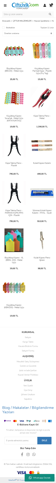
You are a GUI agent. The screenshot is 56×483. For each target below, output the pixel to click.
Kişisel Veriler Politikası (28, 375)
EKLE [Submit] (44, 440)
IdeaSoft (13, 480)
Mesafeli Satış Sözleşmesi (28, 361)
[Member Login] (44, 5)
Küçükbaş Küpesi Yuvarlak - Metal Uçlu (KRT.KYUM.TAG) (14, 118)
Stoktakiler (10, 27)
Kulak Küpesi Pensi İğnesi (42, 258)
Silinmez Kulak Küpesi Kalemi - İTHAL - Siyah (42, 211)
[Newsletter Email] (20, 440)
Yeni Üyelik (28, 385)
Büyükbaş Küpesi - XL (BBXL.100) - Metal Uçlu (14, 260)
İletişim (28, 337)
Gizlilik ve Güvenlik (28, 366)
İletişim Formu (28, 350)
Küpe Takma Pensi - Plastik (14, 164)
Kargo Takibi (28, 342)
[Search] (28, 14)
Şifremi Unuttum (28, 394)
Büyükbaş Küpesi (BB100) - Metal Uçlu (14, 69)
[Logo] (25, 5)
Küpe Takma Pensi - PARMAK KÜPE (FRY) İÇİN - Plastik (14, 213)
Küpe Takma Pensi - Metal (42, 117)
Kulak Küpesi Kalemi (42, 163)
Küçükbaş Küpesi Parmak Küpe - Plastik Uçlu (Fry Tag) (42, 71)
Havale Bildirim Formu (28, 346)
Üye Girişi (28, 390)
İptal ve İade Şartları (28, 370)
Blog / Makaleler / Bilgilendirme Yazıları (28, 409)
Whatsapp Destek (39, 477)
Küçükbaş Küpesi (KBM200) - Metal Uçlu (14, 306)
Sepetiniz (28, 399)
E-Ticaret (21, 480)
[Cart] (51, 6)
